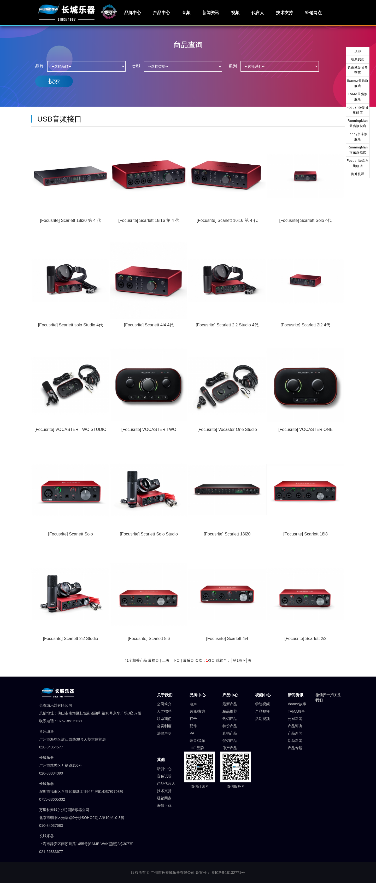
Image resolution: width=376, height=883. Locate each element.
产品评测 (295, 726)
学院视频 (262, 704)
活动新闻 (295, 740)
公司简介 (164, 704)
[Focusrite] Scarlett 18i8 (305, 534)
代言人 (257, 12)
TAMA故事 (296, 711)
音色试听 (164, 776)
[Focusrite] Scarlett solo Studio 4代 (70, 325)
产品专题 (295, 748)
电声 (193, 704)
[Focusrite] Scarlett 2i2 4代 (305, 325)
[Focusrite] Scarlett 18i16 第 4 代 (148, 220)
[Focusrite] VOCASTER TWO (148, 429)
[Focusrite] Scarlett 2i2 (306, 638)
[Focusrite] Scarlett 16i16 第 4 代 (227, 220)
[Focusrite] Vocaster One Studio (227, 429)
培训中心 (164, 769)
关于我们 (165, 695)
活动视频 (262, 719)
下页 (176, 660)
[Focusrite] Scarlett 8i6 (149, 638)
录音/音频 (197, 740)
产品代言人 (166, 783)
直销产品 (229, 733)
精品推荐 (229, 711)
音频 (186, 12)
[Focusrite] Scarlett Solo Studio (149, 534)
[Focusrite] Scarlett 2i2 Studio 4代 (227, 325)
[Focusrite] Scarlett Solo (70, 534)
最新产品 (229, 704)
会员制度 (164, 726)
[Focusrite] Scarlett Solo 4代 (305, 220)
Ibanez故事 (297, 704)
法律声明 (164, 733)
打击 (193, 719)
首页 (108, 12)
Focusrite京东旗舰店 (358, 163)
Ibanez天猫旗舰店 (357, 83)
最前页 (153, 660)
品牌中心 (132, 12)
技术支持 (284, 12)
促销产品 (229, 740)
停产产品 (229, 748)
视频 (235, 12)
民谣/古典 (197, 711)
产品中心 (161, 12)
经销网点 (313, 12)
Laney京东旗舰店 (358, 136)
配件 (193, 726)
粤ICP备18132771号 (228, 872)
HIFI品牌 (197, 748)
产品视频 (262, 711)
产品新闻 (295, 733)
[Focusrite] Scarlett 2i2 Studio (70, 638)
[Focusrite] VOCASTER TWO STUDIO (70, 429)
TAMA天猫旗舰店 (357, 96)
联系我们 (164, 719)
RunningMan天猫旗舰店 (358, 123)
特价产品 (229, 726)
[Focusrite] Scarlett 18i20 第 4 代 (70, 220)
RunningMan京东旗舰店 (358, 150)
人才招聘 (164, 711)
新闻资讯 (210, 12)
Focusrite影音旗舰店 (358, 110)
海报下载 (164, 805)
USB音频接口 (59, 119)
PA (192, 733)
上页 (165, 660)
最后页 (188, 660)
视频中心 (263, 695)
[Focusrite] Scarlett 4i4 (227, 638)
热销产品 (229, 719)
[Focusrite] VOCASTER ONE (305, 429)
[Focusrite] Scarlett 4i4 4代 (149, 325)
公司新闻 (295, 719)
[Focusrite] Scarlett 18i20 (227, 534)
